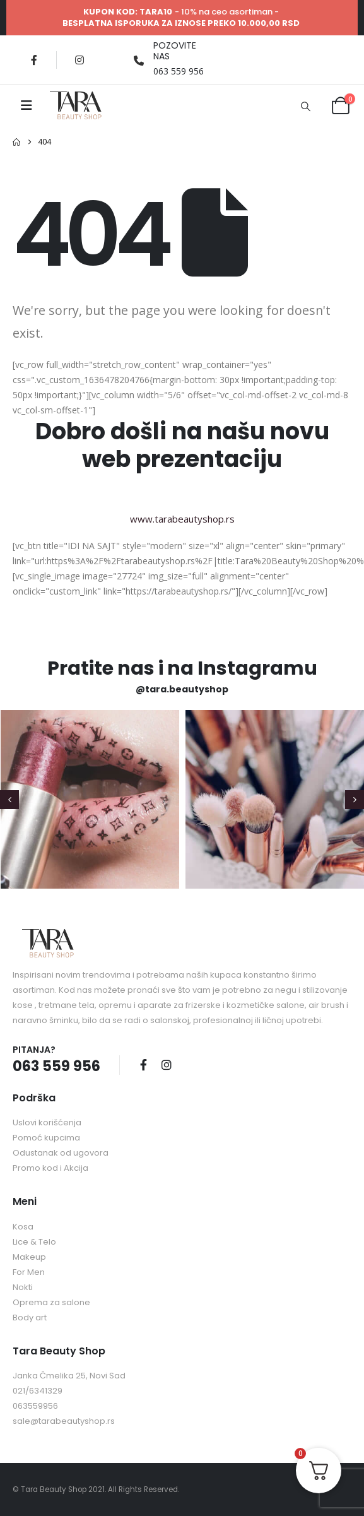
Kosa (23, 1227)
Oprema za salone (51, 1302)
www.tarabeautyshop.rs (182, 518)
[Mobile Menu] (26, 105)
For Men (29, 1272)
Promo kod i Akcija (50, 1168)
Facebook (143, 1064)
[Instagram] (79, 60)
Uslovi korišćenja (47, 1122)
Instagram (166, 1064)
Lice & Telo (34, 1242)
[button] (305, 106)
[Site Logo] (75, 105)
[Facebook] (34, 60)
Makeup (29, 1257)
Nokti (23, 1287)
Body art (30, 1318)
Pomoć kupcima (46, 1138)
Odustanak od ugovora (61, 1153)
